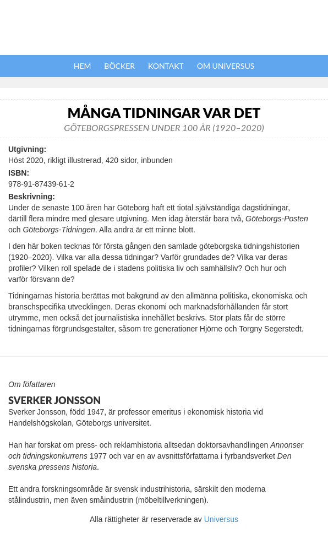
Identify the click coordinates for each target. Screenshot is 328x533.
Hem (82, 65)
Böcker (119, 65)
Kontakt (166, 65)
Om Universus (226, 65)
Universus (221, 519)
